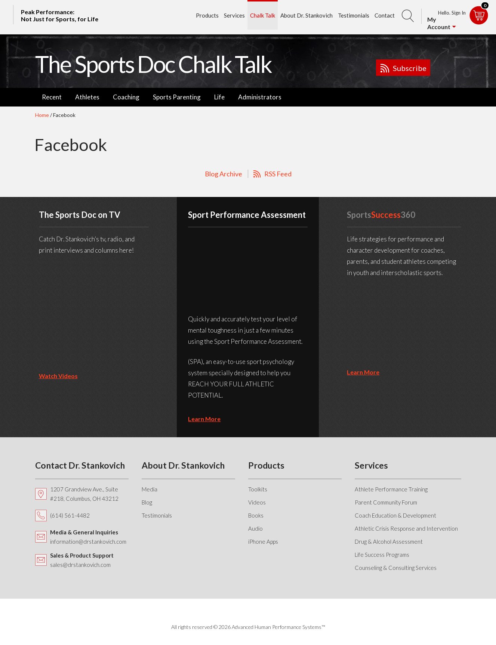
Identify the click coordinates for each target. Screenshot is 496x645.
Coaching (126, 97)
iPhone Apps (263, 541)
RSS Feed (278, 174)
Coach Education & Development (395, 515)
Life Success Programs (382, 554)
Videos (257, 502)
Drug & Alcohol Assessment (389, 541)
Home (42, 115)
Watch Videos (58, 375)
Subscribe (409, 68)
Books (256, 515)
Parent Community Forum (386, 502)
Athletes (87, 97)
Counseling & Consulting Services (396, 567)
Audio (255, 528)
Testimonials (353, 15)
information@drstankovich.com (88, 541)
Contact (385, 15)
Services (234, 15)
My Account (438, 23)
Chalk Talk (262, 15)
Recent (52, 97)
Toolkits (257, 489)
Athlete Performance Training (391, 489)
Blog (147, 502)
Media (149, 489)
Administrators (259, 97)
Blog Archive (223, 174)
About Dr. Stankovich (306, 15)
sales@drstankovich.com (80, 564)
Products (207, 15)
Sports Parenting (177, 97)
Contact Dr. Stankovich (80, 465)
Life (219, 97)
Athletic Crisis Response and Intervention (406, 528)
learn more (204, 418)
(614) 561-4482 (70, 515)
